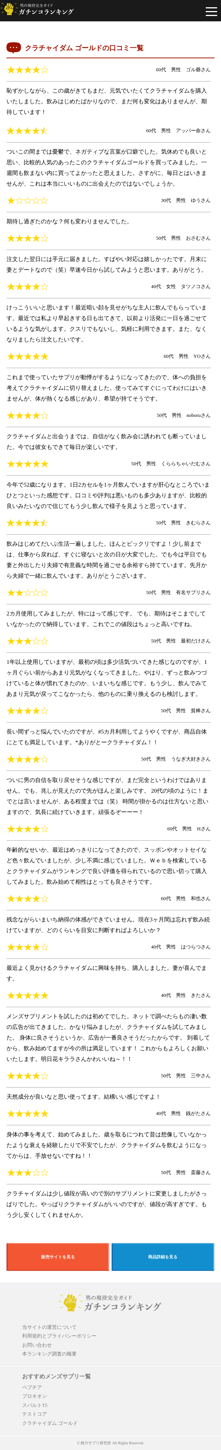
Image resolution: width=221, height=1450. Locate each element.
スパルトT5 (34, 1405)
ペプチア (32, 1387)
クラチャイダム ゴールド (50, 1423)
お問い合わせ (37, 1345)
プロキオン (34, 1396)
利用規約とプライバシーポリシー (59, 1336)
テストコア (34, 1414)
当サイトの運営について (49, 1327)
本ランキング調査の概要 (49, 1354)
